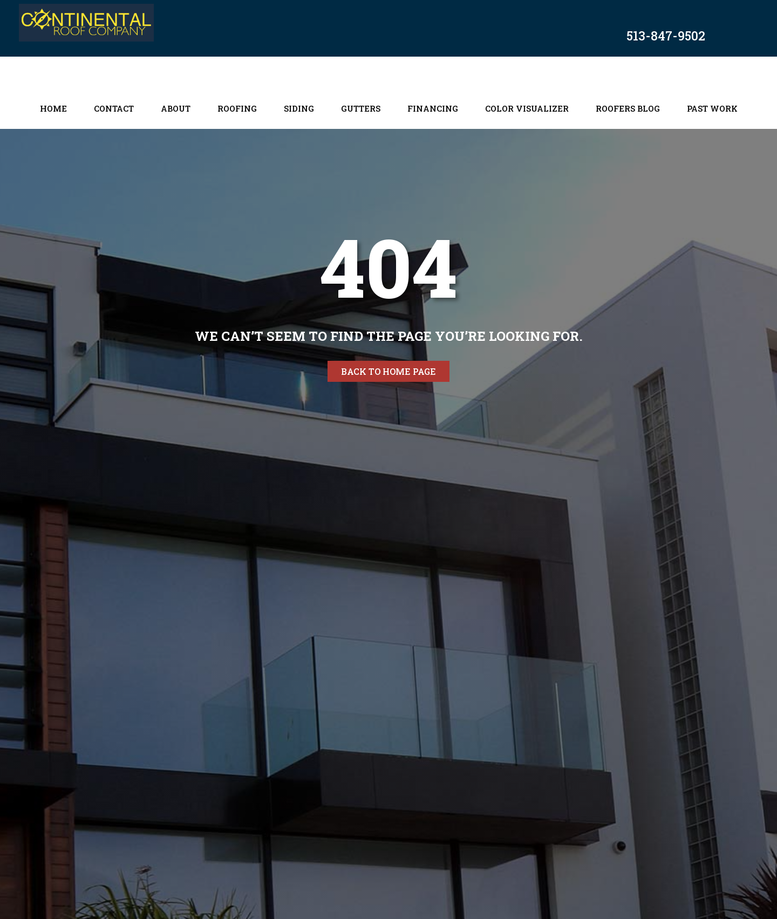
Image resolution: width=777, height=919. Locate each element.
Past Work (712, 108)
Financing (432, 108)
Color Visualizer (527, 108)
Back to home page (388, 371)
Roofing (237, 108)
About (175, 108)
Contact (114, 108)
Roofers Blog (628, 108)
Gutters (360, 108)
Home (53, 108)
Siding (299, 108)
